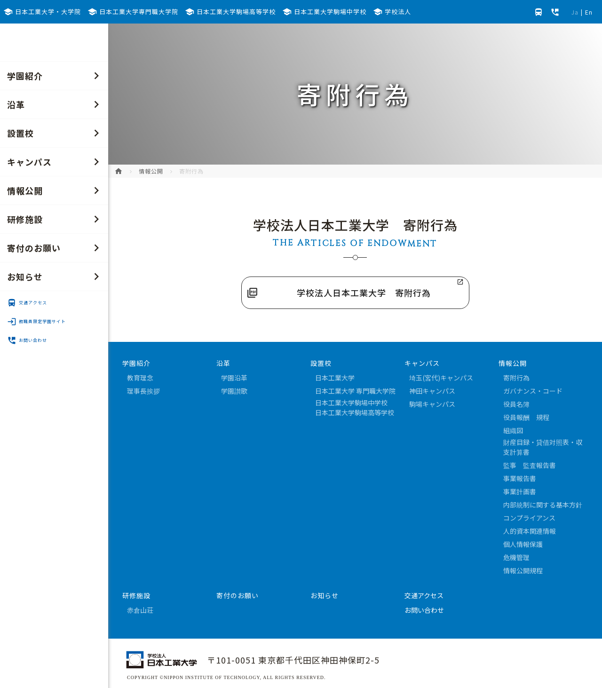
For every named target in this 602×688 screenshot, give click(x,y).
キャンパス (55, 162)
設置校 (55, 133)
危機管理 (516, 557)
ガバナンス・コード (532, 390)
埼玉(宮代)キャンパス (441, 377)
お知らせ (55, 276)
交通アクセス (27, 303)
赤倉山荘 (140, 610)
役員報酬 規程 (526, 417)
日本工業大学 (335, 377)
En (589, 12)
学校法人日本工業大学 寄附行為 (364, 292)
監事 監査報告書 (529, 465)
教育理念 (140, 377)
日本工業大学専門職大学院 (132, 11)
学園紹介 (55, 76)
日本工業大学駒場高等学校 (230, 11)
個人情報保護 (523, 544)
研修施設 (55, 219)
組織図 (513, 430)
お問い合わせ (27, 340)
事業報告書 (519, 478)
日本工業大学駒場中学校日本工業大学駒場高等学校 (354, 407)
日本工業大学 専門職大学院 (355, 390)
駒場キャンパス (432, 404)
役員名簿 (516, 404)
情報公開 (55, 190)
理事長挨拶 (143, 390)
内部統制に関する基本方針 (542, 504)
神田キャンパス (432, 390)
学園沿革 (234, 377)
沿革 (55, 104)
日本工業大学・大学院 (42, 11)
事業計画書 (519, 491)
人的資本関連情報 (529, 531)
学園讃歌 (234, 390)
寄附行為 (516, 377)
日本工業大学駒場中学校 (324, 11)
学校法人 (392, 11)
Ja (574, 12)
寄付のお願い (55, 248)
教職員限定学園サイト (36, 321)
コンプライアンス (529, 517)
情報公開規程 (523, 570)
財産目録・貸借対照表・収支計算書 (542, 447)
